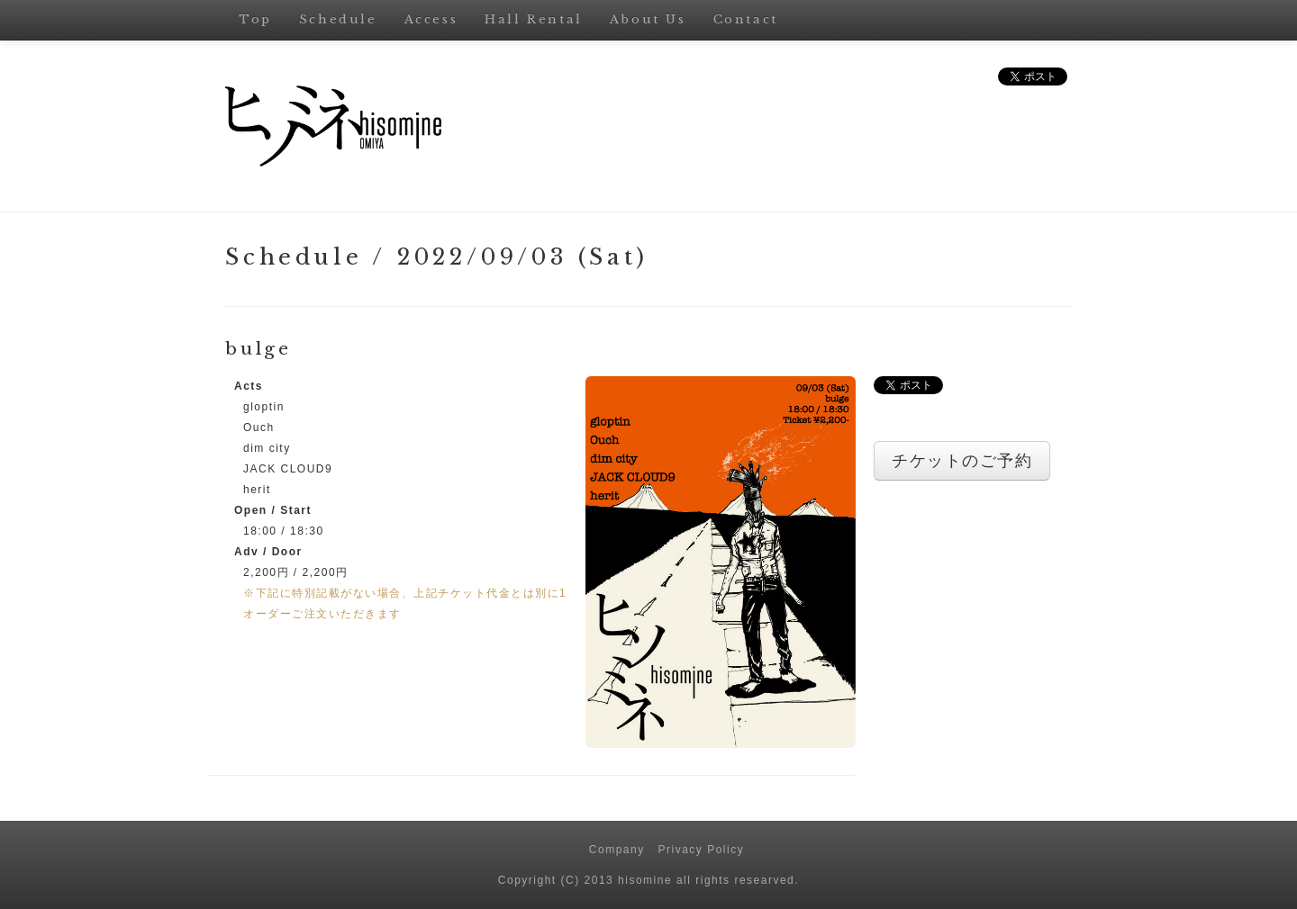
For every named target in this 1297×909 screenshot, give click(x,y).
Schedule (338, 19)
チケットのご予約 (962, 461)
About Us (648, 19)
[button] (720, 561)
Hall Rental (534, 19)
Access (431, 19)
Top (255, 19)
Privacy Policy (701, 849)
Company (617, 849)
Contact (745, 19)
